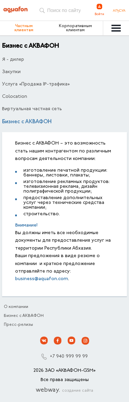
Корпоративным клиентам (75, 28)
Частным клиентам (23, 28)
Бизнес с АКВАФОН (24, 316)
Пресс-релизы (18, 325)
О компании (16, 307)
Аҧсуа (119, 11)
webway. (64, 390)
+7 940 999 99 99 (69, 356)
